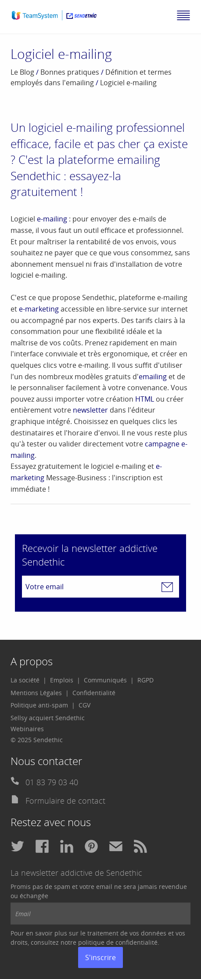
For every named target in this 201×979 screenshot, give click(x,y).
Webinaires (27, 729)
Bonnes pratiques (69, 72)
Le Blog (22, 72)
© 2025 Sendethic (37, 740)
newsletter (90, 410)
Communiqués (105, 680)
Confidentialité (93, 693)
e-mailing (52, 219)
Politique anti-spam (39, 705)
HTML (144, 399)
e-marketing (39, 309)
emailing (153, 376)
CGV (84, 705)
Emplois (61, 680)
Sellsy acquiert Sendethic (48, 718)
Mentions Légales (36, 693)
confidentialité (136, 942)
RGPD (145, 680)
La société (25, 680)
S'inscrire (100, 957)
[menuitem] (29, 680)
